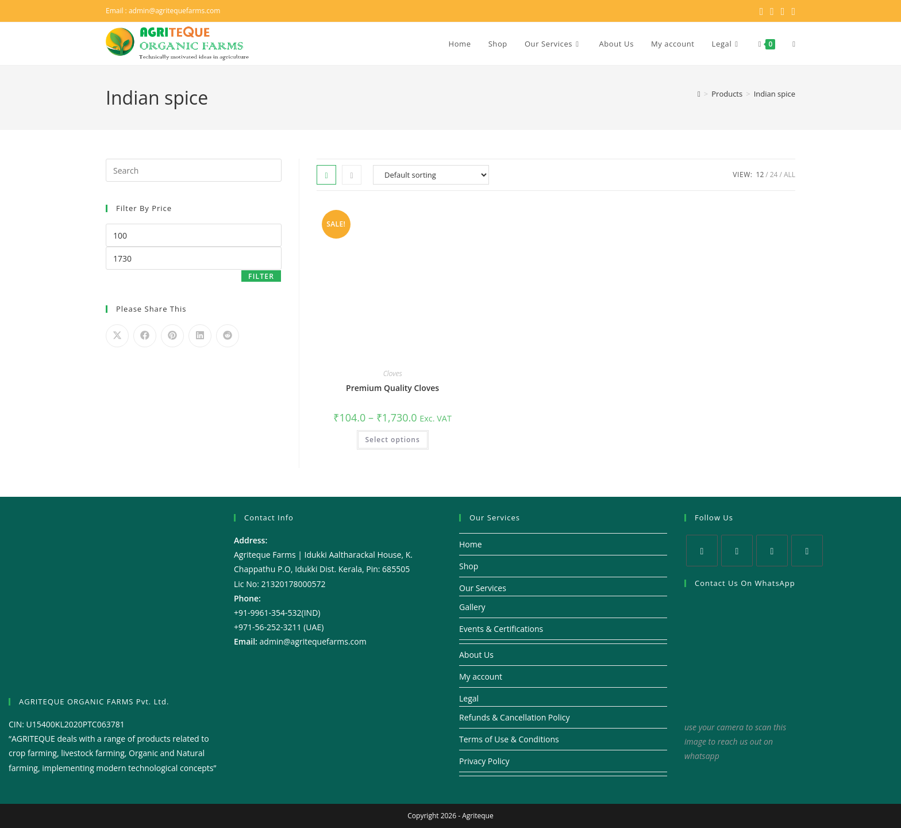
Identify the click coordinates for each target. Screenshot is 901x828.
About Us (476, 654)
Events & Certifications (501, 628)
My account (480, 676)
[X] (702, 550)
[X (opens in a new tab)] (761, 11)
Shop (468, 566)
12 (760, 174)
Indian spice (774, 94)
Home (470, 544)
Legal (469, 698)
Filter (261, 276)
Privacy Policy (484, 761)
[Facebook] (737, 550)
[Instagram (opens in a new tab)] (782, 11)
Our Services (482, 587)
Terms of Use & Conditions (509, 739)
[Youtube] (807, 550)
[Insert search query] (194, 170)
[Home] (699, 94)
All (789, 174)
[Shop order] (431, 175)
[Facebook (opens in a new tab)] (772, 11)
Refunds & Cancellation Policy (514, 717)
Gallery (472, 606)
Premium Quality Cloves (392, 387)
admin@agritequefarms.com (175, 11)
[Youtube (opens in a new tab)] (791, 11)
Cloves (392, 373)
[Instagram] (772, 550)
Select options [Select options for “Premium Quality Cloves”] (392, 439)
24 (774, 174)
